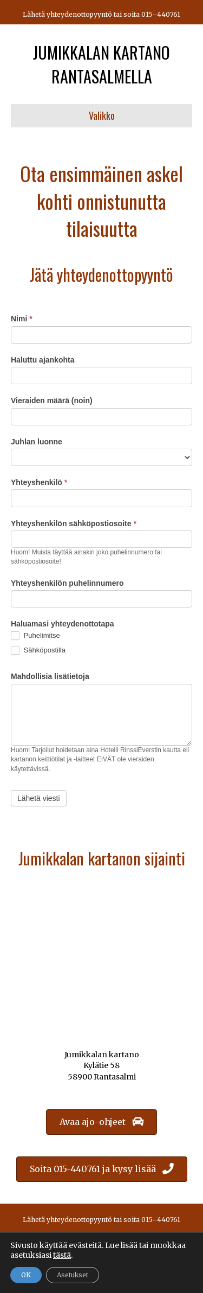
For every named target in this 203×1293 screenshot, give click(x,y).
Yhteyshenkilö (39, 482)
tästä (62, 1255)
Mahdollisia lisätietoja (50, 676)
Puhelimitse (35, 636)
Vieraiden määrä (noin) (52, 400)
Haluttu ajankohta (42, 359)
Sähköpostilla (38, 650)
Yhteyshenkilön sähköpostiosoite (73, 523)
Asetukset (72, 1275)
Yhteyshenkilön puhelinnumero (67, 583)
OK (26, 1275)
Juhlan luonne (36, 441)
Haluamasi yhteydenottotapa (62, 623)
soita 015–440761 (151, 14)
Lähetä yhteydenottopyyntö (67, 14)
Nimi (21, 318)
